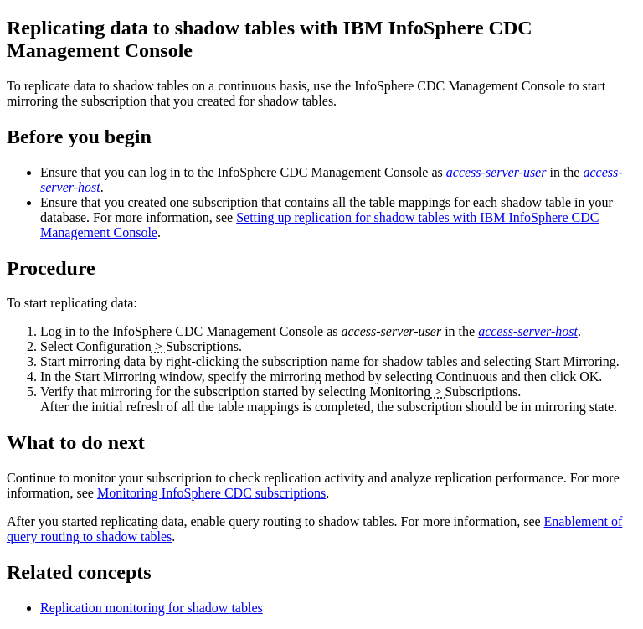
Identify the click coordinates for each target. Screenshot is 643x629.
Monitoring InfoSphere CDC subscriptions (211, 493)
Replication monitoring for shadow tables (151, 608)
